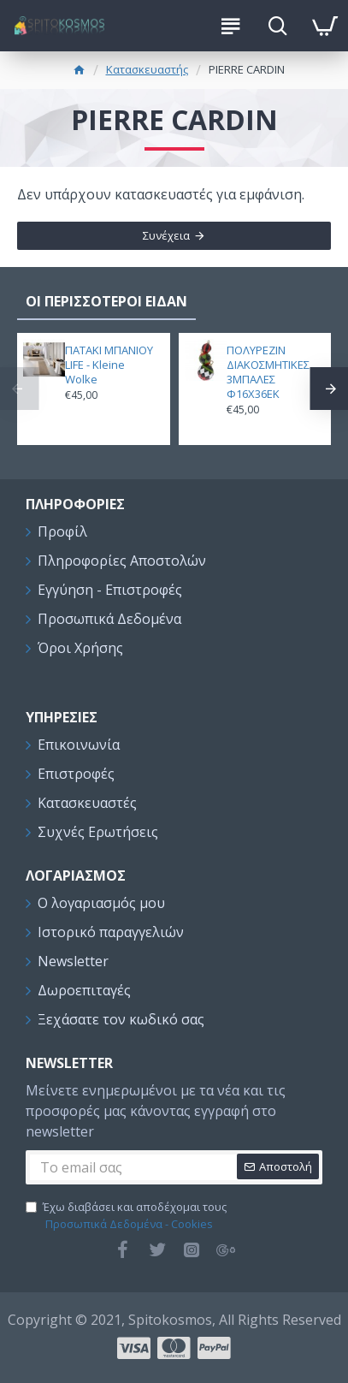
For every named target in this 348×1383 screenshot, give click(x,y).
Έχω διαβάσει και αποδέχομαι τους (126, 1215)
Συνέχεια (166, 235)
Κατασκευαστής (147, 69)
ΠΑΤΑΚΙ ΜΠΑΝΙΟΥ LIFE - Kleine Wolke (109, 365)
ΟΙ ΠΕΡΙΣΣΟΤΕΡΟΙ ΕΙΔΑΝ (106, 301)
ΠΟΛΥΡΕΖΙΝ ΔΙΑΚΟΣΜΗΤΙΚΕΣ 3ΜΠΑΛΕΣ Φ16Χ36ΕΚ (268, 372)
